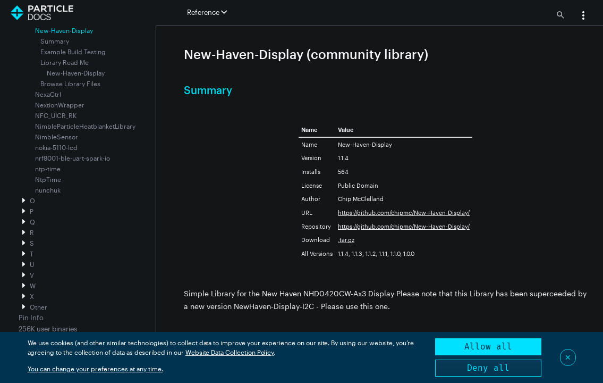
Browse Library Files (70, 83)
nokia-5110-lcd (56, 147)
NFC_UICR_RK (56, 115)
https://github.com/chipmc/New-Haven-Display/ (404, 212)
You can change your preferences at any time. (95, 368)
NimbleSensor (56, 136)
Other (38, 307)
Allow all (488, 347)
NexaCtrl (48, 94)
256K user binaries (48, 328)
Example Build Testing (73, 51)
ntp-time (48, 168)
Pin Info (31, 317)
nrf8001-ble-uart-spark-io (72, 158)
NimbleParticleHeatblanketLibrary (85, 126)
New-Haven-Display (76, 73)
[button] (583, 16)
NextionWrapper (59, 105)
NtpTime (48, 179)
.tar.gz (346, 239)
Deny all (488, 368)
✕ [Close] (568, 357)
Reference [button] (207, 12)
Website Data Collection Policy (229, 352)
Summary (54, 41)
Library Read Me (64, 62)
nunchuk (48, 190)
